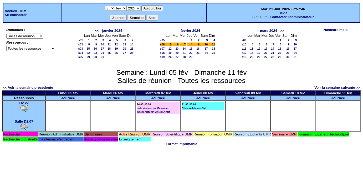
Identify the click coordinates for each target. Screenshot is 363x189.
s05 (80, 57)
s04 (80, 52)
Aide (284, 13)
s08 (162, 52)
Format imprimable (181, 144)
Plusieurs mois (335, 30)
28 (131, 52)
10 (102, 44)
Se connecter (16, 15)
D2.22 (24, 103)
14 (131, 44)
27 (124, 52)
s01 (80, 40)
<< (97, 31)
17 (102, 48)
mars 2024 (268, 31)
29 (88, 57)
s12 (244, 52)
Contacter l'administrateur (292, 17)
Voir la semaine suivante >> (337, 88)
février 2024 (190, 31)
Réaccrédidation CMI (194, 108)
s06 (162, 44)
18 (109, 48)
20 (124, 48)
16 (95, 48)
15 (88, 48)
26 (116, 52)
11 (109, 44)
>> (282, 31)
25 (109, 52)
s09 (162, 57)
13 (124, 44)
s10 (244, 44)
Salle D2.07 (24, 121)
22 (88, 52)
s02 (80, 44)
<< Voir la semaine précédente (28, 88)
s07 (162, 48)
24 (102, 52)
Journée (68, 98)
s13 (244, 57)
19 (116, 48)
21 (131, 48)
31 (102, 57)
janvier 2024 (112, 31)
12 (116, 44)
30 (95, 57)
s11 (244, 48)
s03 (80, 48)
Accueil (11, 11)
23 (95, 52)
